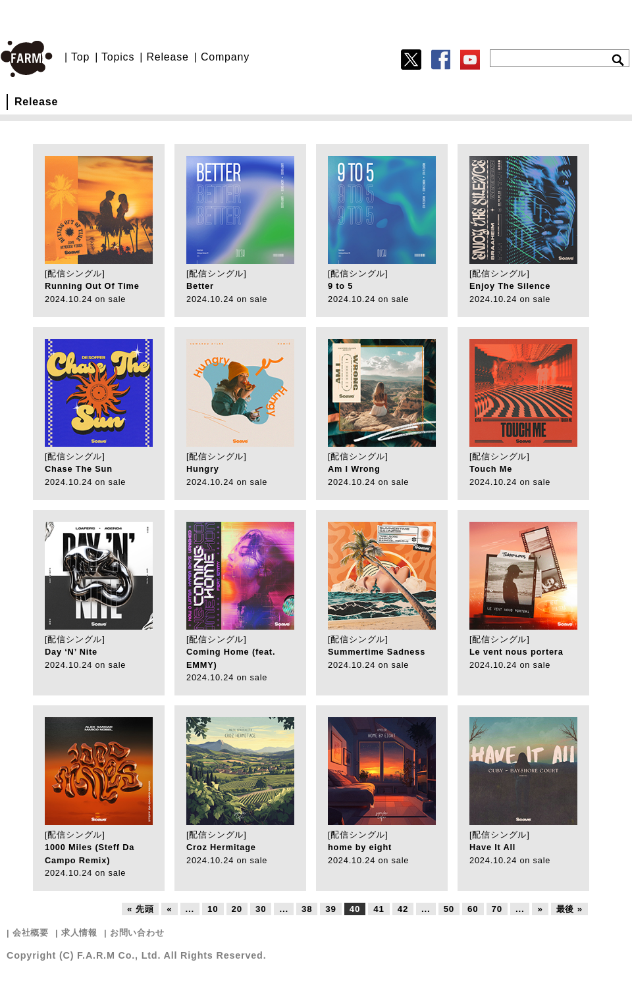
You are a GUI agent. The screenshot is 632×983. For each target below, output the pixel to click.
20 (237, 909)
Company (225, 57)
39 (330, 909)
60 (472, 909)
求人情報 (79, 933)
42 (403, 909)
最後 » (569, 909)
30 (260, 909)
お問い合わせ (137, 933)
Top (80, 57)
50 (449, 909)
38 (307, 909)
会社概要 (31, 933)
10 (212, 909)
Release (167, 57)
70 (497, 909)
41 (378, 909)
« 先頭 (140, 909)
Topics (117, 57)
